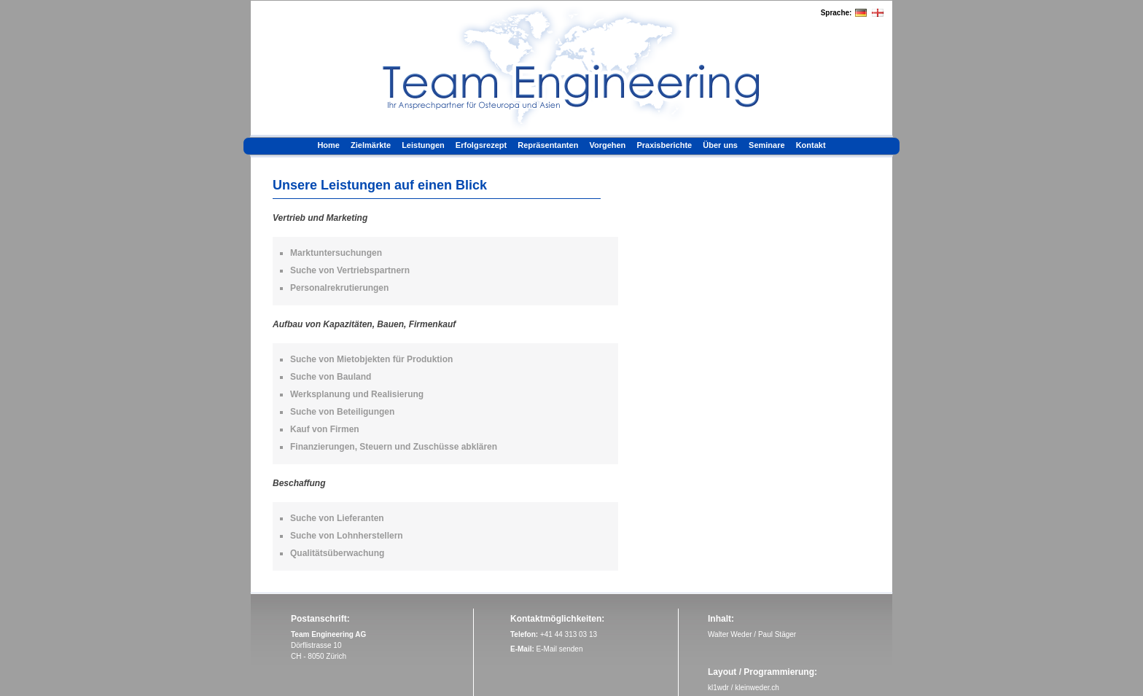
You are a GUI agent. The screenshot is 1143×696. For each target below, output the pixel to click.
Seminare (767, 145)
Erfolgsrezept (481, 145)
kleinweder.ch (757, 688)
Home (328, 145)
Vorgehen (607, 145)
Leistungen (423, 145)
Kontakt (811, 145)
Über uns (720, 145)
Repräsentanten (548, 145)
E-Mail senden (560, 649)
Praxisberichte (664, 145)
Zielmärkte (371, 145)
